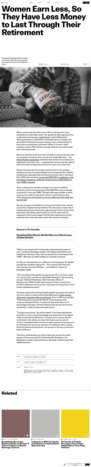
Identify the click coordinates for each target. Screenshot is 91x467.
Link (43, 357)
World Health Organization (28, 159)
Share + (86, 64)
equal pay (35, 362)
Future (48, 2)
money (41, 362)
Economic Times (24, 269)
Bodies (40, 2)
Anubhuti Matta (43, 64)
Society (57, 2)
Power (31, 2)
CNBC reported (28, 182)
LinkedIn (34, 357)
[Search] (84, 3)
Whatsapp (27, 357)
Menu (87, 2)
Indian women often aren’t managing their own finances (44, 296)
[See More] (45, 362)
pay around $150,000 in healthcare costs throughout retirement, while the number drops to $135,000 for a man (45, 179)
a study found (44, 137)
